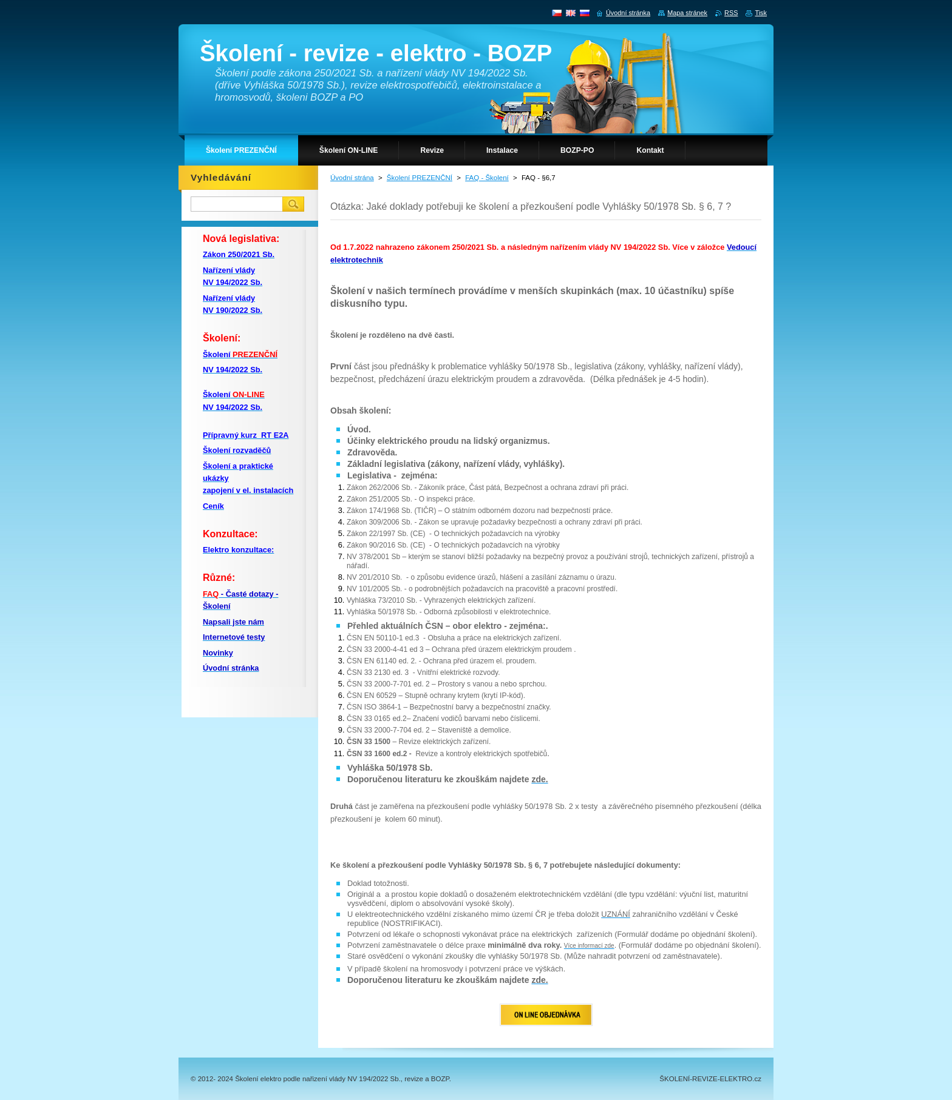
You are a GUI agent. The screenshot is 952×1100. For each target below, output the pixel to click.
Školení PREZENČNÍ (419, 177)
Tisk (761, 12)
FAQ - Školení (487, 177)
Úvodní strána (352, 177)
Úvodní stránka (628, 12)
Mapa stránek (687, 12)
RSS (731, 12)
